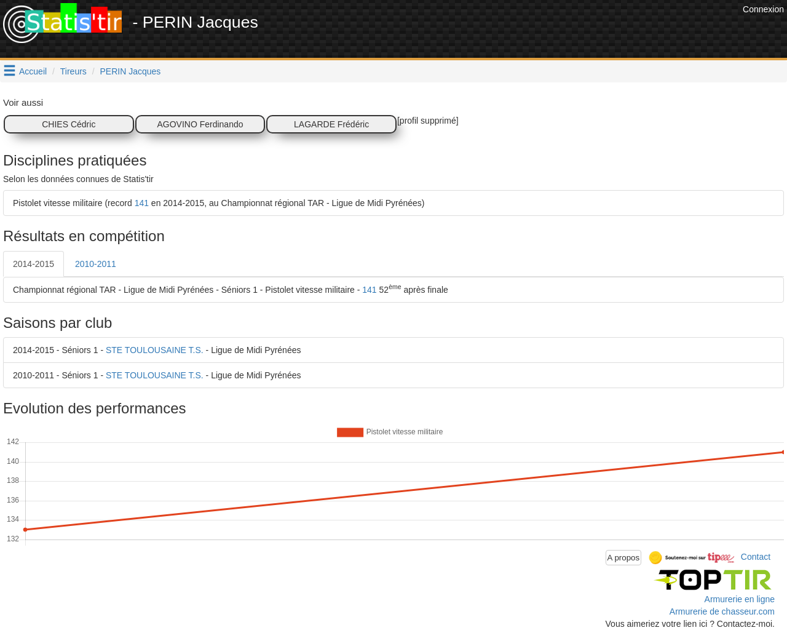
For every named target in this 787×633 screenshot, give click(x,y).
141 (142, 203)
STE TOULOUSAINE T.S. (155, 350)
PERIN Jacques (130, 71)
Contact (755, 557)
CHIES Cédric (68, 124)
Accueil (33, 71)
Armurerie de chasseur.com (722, 611)
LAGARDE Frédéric (331, 124)
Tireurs (73, 71)
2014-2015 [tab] (33, 264)
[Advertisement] (516, 30)
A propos (623, 557)
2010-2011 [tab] (95, 264)
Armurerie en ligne (740, 599)
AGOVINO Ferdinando (200, 124)
